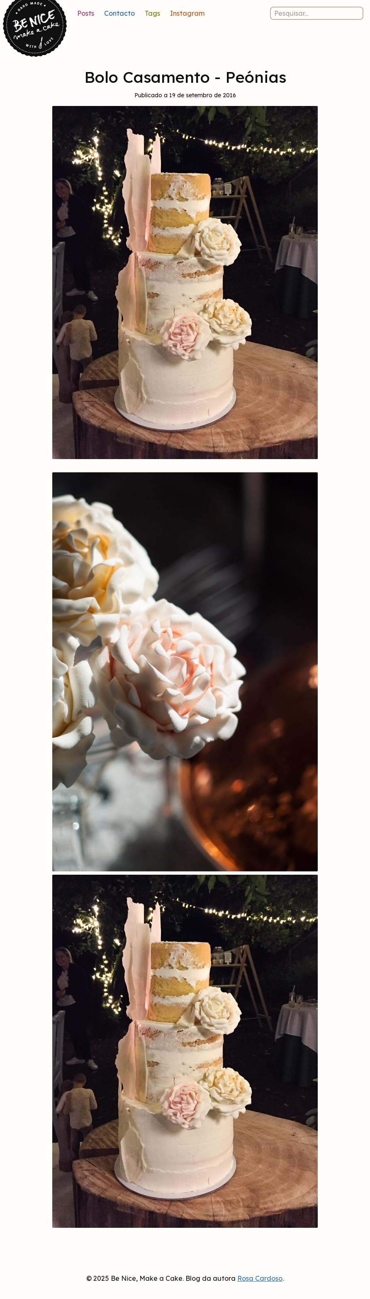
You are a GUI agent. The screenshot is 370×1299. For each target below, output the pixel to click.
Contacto (119, 13)
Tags (152, 13)
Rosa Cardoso (259, 1278)
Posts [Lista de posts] (85, 13)
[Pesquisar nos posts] (316, 13)
